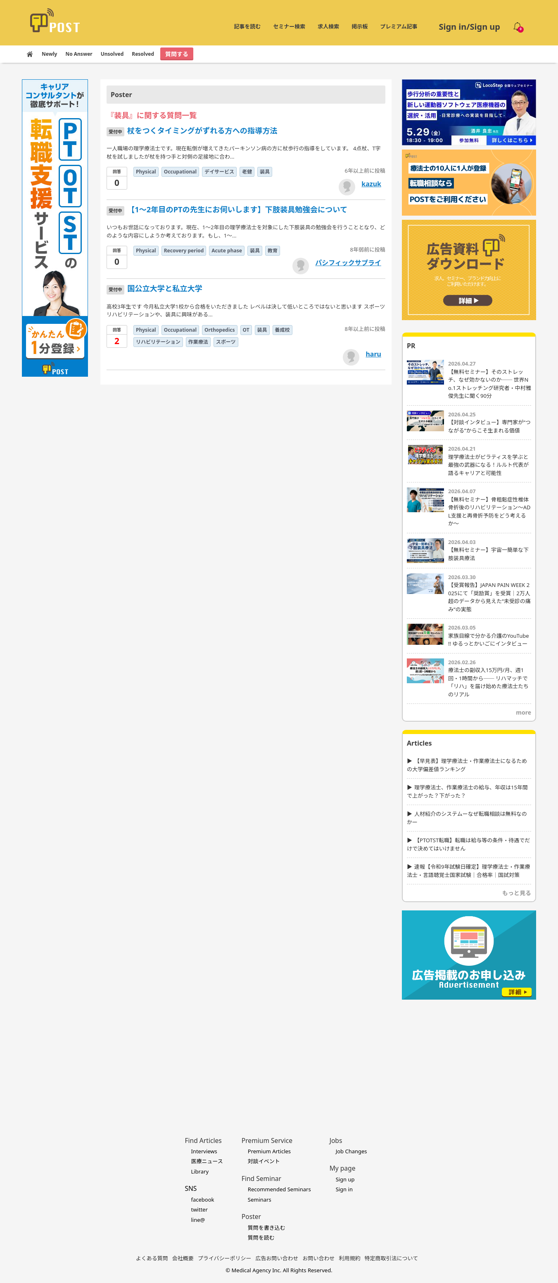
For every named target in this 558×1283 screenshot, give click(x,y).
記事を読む (247, 26)
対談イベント (264, 1161)
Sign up (345, 1179)
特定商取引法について (391, 1258)
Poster (251, 1216)
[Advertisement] (469, 1055)
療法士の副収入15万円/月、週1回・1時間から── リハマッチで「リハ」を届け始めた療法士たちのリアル (488, 682)
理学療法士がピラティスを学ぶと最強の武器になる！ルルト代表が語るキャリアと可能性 (488, 465)
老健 (247, 171)
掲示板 (359, 26)
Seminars (259, 1199)
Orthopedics (219, 329)
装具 (265, 171)
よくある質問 (152, 1258)
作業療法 (198, 341)
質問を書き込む (266, 1227)
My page (343, 1168)
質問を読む (261, 1237)
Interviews (204, 1151)
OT (246, 329)
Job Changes (351, 1151)
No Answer (78, 53)
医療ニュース (207, 1161)
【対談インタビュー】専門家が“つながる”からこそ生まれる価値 (489, 426)
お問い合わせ (319, 1258)
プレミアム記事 (398, 26)
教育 (273, 250)
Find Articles (203, 1140)
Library (200, 1171)
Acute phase (226, 250)
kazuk (371, 183)
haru (373, 354)
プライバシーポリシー (225, 1258)
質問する (176, 54)
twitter (199, 1209)
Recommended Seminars (279, 1189)
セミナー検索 (289, 26)
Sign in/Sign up (469, 26)
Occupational (180, 171)
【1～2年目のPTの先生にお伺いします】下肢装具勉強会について (237, 209)
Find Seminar (261, 1178)
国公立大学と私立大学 (164, 288)
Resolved (143, 53)
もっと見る (516, 893)
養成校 (282, 329)
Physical (146, 171)
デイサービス (219, 171)
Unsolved (112, 53)
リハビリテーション (158, 341)
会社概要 (183, 1258)
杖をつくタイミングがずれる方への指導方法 (202, 130)
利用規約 (350, 1258)
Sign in (344, 1189)
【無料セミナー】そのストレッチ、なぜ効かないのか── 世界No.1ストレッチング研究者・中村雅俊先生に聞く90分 (489, 384)
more (523, 712)
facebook (202, 1199)
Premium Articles (269, 1151)
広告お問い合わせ (277, 1258)
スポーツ (226, 341)
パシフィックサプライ (348, 262)
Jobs (336, 1140)
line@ (198, 1220)
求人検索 (328, 26)
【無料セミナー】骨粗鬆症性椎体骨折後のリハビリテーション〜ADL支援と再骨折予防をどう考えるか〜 (489, 511)
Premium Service (267, 1140)
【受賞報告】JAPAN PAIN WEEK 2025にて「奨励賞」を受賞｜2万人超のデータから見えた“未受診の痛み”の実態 (489, 597)
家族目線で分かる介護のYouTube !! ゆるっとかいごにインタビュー (488, 640)
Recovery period (184, 250)
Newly (49, 53)
